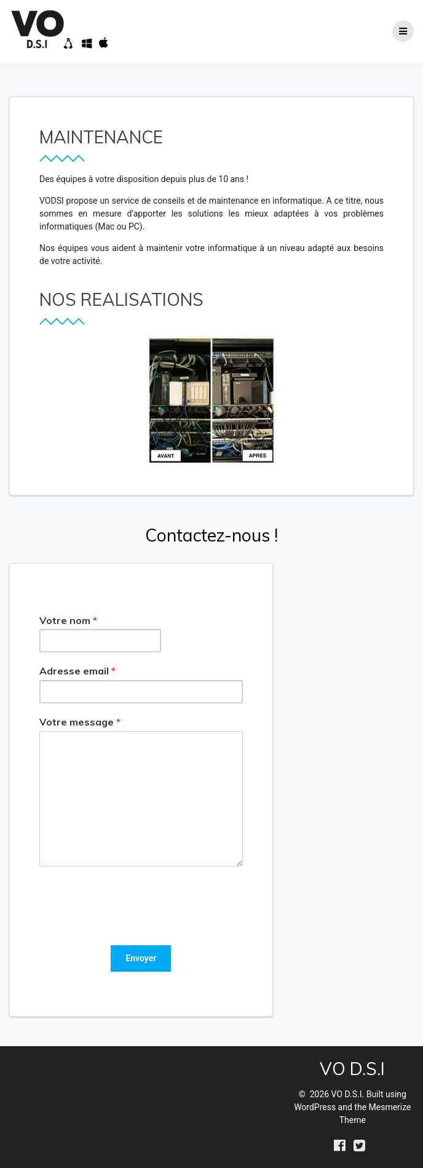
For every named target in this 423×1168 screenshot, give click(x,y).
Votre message (80, 722)
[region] (211, 400)
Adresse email (77, 671)
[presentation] (132, 925)
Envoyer (140, 958)
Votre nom (68, 620)
